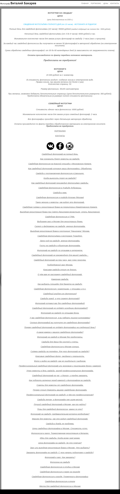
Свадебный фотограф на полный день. (60, 154)
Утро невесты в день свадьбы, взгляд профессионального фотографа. (60, 371)
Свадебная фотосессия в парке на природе (60, 472)
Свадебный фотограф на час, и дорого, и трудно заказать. (60, 375)
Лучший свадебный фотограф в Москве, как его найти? (60, 404)
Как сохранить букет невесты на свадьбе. (60, 159)
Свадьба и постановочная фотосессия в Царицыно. (60, 173)
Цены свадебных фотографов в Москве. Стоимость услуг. (60, 428)
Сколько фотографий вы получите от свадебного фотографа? (60, 323)
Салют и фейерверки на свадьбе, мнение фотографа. (60, 226)
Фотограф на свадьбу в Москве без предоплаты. (60, 337)
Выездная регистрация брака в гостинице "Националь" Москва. (60, 231)
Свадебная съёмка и (32, 207)
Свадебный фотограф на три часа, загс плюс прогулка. (60, 260)
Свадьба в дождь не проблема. (60, 424)
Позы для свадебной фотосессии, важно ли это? (60, 409)
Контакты (114, 3)
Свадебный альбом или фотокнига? (60, 294)
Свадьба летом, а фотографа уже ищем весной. (60, 400)
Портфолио (96, 3)
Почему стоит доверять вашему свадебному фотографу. (60, 390)
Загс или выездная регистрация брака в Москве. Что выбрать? (60, 448)
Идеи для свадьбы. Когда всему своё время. (60, 438)
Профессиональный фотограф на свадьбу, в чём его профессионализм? (60, 395)
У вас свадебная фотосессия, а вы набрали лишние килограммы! (60, 318)
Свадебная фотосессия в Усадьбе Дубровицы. (60, 188)
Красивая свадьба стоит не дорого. (60, 270)
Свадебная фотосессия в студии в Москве (60, 467)
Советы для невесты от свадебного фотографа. (60, 385)
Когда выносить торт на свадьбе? (60, 178)
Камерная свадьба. (60, 279)
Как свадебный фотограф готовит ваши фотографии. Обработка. (60, 169)
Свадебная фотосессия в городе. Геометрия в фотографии (60, 477)
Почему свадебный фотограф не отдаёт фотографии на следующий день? (60, 327)
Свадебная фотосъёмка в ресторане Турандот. (59, 236)
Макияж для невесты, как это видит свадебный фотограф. (60, 419)
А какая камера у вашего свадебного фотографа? (60, 332)
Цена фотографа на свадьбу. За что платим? (60, 443)
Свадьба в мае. (60, 193)
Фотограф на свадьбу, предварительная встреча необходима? (60, 414)
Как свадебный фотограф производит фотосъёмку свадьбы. (60, 183)
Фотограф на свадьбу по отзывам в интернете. (60, 250)
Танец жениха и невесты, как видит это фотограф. (60, 202)
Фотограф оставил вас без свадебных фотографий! (60, 303)
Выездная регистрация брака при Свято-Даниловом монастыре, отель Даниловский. (60, 212)
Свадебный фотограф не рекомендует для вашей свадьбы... (60, 255)
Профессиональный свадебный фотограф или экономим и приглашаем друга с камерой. (60, 366)
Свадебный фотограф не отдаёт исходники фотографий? (60, 308)
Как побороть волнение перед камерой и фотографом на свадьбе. (60, 380)
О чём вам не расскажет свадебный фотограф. (60, 274)
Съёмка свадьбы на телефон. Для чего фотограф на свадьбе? (60, 351)
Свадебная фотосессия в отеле (60, 481)
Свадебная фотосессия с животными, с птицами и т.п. (60, 289)
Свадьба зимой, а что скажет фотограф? (60, 298)
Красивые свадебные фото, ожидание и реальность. (60, 356)
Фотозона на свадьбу (60, 462)
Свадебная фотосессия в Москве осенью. (60, 347)
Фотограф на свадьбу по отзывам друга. (60, 313)
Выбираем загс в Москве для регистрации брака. (60, 221)
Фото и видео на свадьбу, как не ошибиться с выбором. (60, 361)
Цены (105, 3)
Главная (85, 3)
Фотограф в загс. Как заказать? (60, 457)
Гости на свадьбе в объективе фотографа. (59, 246)
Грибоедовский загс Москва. (60, 265)
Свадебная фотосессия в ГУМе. (60, 217)
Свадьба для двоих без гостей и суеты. (60, 342)
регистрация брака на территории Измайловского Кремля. (69, 207)
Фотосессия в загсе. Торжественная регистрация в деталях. (60, 433)
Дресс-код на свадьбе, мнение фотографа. (60, 241)
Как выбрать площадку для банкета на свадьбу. (60, 284)
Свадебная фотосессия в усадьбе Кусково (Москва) (60, 197)
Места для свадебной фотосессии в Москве (60, 486)
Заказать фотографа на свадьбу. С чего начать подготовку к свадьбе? (60, 452)
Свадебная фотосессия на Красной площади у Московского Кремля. (60, 164)
